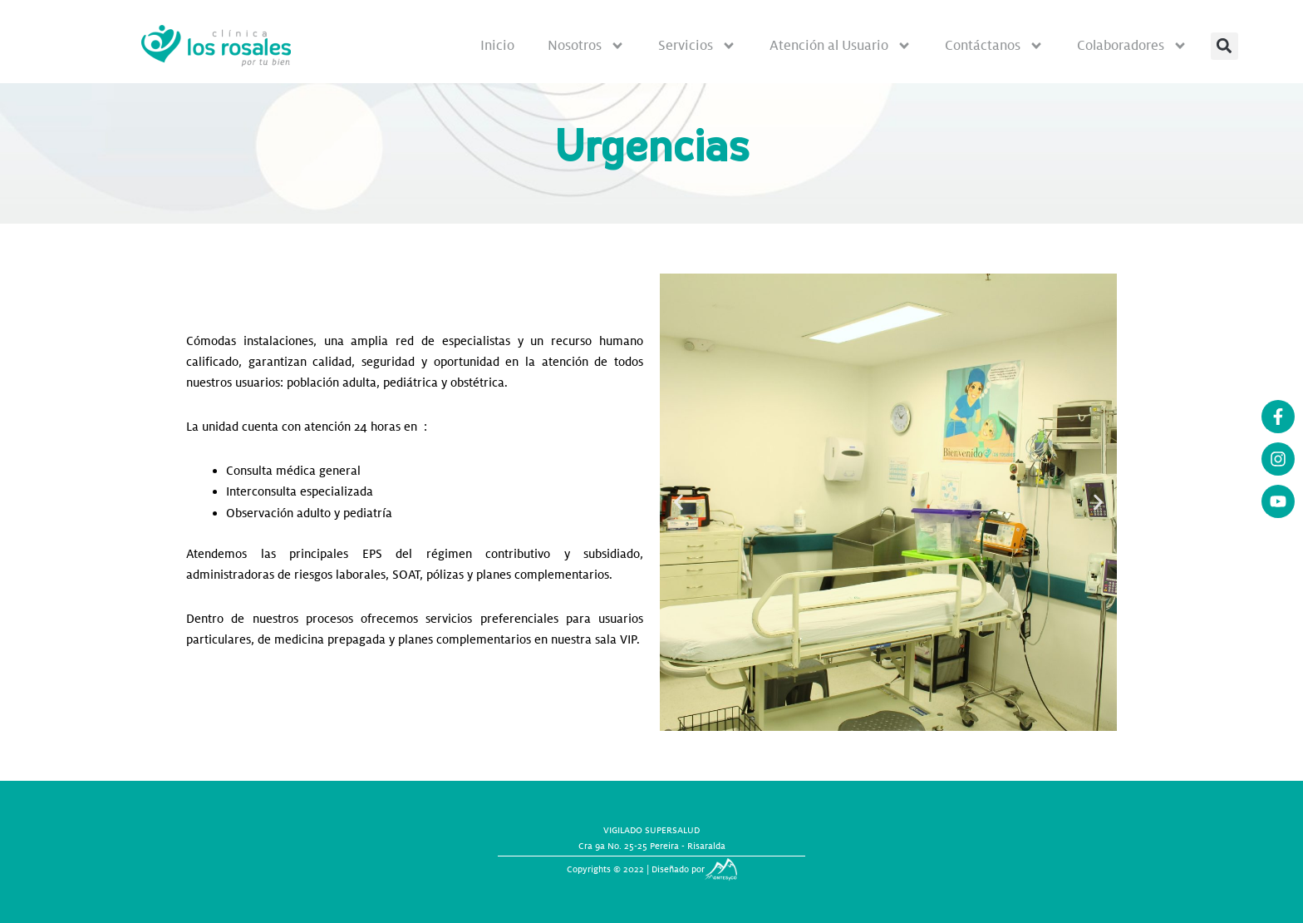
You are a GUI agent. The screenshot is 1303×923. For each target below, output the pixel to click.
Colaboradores (1132, 46)
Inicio (497, 45)
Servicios (697, 46)
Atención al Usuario (841, 46)
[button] (1224, 46)
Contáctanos (994, 46)
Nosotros (586, 46)
